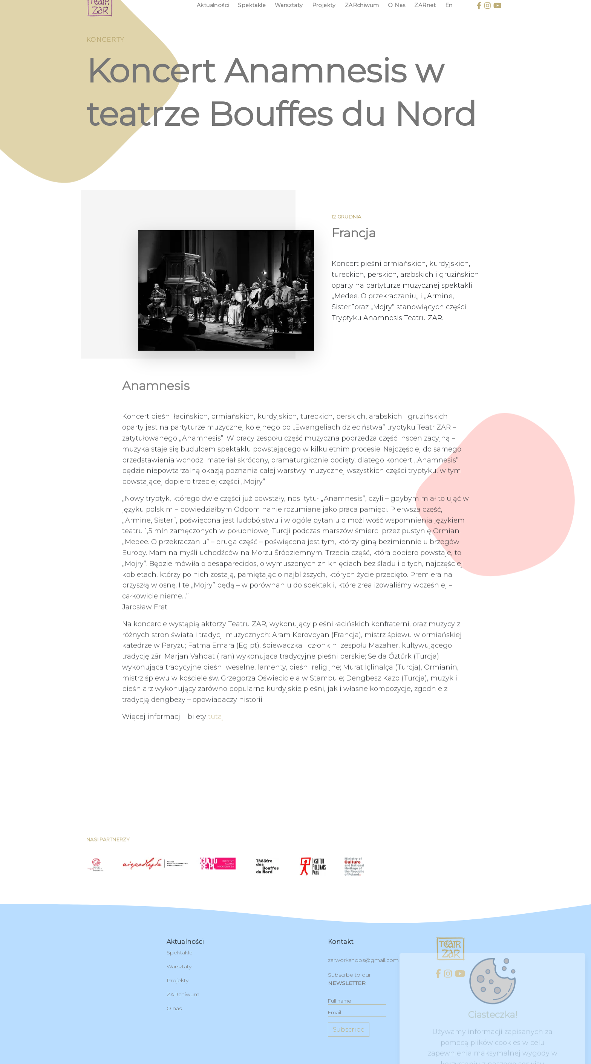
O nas (174, 1008)
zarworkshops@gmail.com (363, 960)
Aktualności (185, 941)
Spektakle (180, 952)
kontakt (341, 941)
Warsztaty (179, 966)
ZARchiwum (183, 994)
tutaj (216, 749)
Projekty (177, 980)
